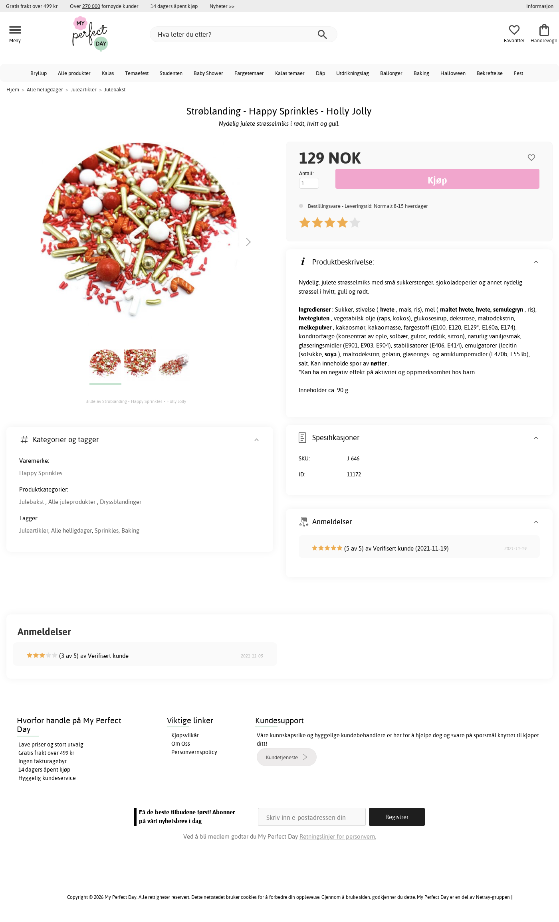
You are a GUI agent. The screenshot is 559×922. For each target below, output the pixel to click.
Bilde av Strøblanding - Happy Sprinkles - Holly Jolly (135, 401)
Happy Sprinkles (40, 473)
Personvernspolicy (194, 752)
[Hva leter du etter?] (243, 34)
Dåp (320, 73)
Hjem (12, 89)
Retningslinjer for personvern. (337, 836)
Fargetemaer (249, 73)
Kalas (108, 73)
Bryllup (38, 73)
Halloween (453, 73)
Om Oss (180, 743)
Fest (518, 73)
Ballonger (391, 73)
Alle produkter (74, 73)
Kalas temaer (290, 73)
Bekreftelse (490, 73)
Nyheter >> (222, 6)
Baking (421, 73)
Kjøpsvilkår (185, 735)
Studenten (171, 73)
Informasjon (539, 6)
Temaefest (137, 73)
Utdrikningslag (352, 73)
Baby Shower (208, 73)
